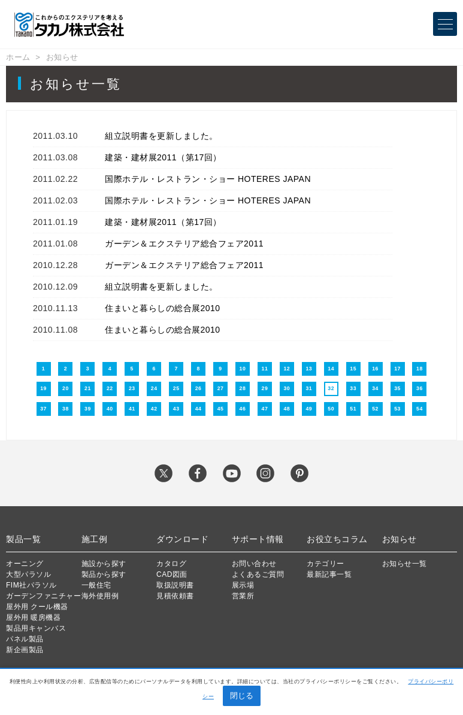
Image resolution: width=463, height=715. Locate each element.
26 (198, 388)
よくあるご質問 (258, 574)
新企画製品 (25, 650)
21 (87, 388)
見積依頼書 (175, 596)
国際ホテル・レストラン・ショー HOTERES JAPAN (208, 179)
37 (43, 409)
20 (65, 388)
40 (110, 409)
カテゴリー (325, 563)
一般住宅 (96, 585)
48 (286, 409)
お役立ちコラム (337, 539)
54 (419, 409)
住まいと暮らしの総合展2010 (162, 308)
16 (375, 369)
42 (154, 409)
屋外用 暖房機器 (33, 617)
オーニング (25, 563)
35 (397, 388)
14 (331, 369)
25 (176, 388)
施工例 (94, 539)
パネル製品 (25, 639)
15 (353, 369)
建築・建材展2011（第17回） (163, 157)
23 (132, 388)
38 (65, 409)
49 (308, 409)
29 (265, 388)
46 (243, 409)
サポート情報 (258, 539)
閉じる (241, 695)
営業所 (243, 596)
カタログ (171, 563)
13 (308, 369)
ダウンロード (182, 539)
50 (331, 409)
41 (132, 409)
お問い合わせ (254, 563)
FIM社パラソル (31, 585)
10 (243, 369)
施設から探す (103, 563)
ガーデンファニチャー (43, 596)
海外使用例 (100, 596)
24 (154, 388)
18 (419, 369)
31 (308, 388)
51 (353, 409)
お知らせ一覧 (404, 563)
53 (397, 409)
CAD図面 (171, 574)
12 (286, 369)
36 (419, 388)
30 (286, 388)
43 (176, 409)
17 (397, 369)
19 (43, 388)
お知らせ (62, 57)
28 (243, 388)
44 (198, 409)
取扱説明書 (175, 585)
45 (220, 409)
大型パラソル (28, 574)
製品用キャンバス (36, 628)
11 (265, 369)
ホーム (18, 57)
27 (220, 388)
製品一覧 (23, 539)
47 (265, 409)
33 (353, 388)
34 (375, 388)
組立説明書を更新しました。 (161, 136)
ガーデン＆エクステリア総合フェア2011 (184, 243)
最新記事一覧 (329, 574)
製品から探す (103, 574)
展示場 (243, 585)
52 (375, 409)
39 (87, 409)
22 (110, 388)
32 (331, 388)
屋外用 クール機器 (37, 607)
